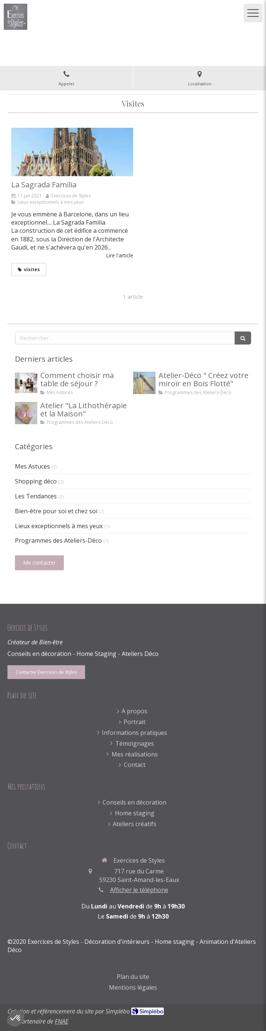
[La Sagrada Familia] (72, 152)
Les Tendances (36, 496)
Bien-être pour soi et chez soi (56, 511)
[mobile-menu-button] (253, 13)
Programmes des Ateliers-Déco (58, 540)
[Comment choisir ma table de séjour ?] (26, 383)
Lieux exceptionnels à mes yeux (59, 526)
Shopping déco (36, 481)
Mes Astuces (32, 466)
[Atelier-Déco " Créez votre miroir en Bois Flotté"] (144, 383)
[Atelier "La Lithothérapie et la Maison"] (26, 413)
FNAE (61, 1021)
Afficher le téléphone (139, 890)
